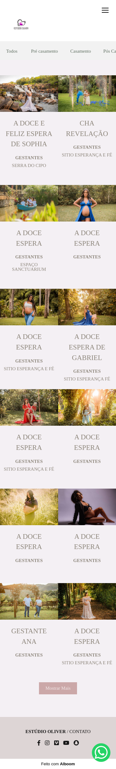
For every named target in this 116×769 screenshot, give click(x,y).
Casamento (80, 51)
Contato (80, 731)
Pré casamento (44, 51)
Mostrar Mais (58, 688)
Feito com (58, 764)
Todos (11, 51)
